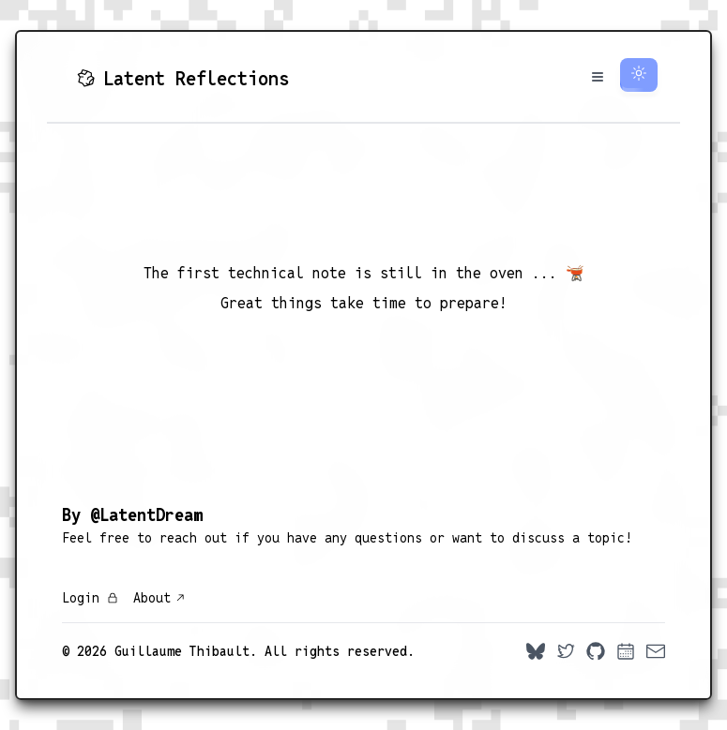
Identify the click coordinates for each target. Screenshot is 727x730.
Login (90, 597)
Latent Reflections (183, 79)
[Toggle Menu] (597, 76)
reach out (193, 537)
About (159, 597)
